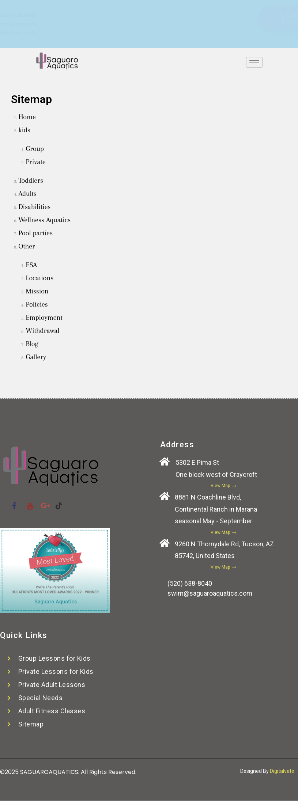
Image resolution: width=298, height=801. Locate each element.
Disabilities (34, 207)
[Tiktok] (173, 9)
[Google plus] (158, 9)
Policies (37, 304)
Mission (37, 291)
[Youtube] (144, 9)
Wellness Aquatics (44, 220)
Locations (39, 278)
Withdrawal (42, 331)
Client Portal (226, 18)
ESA (31, 265)
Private (35, 162)
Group (35, 149)
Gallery (36, 357)
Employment (44, 318)
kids (24, 130)
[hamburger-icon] (254, 62)
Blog (32, 344)
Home (27, 117)
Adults (27, 194)
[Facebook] (129, 9)
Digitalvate (282, 771)
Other (26, 246)
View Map (223, 485)
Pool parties (35, 233)
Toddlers (30, 180)
